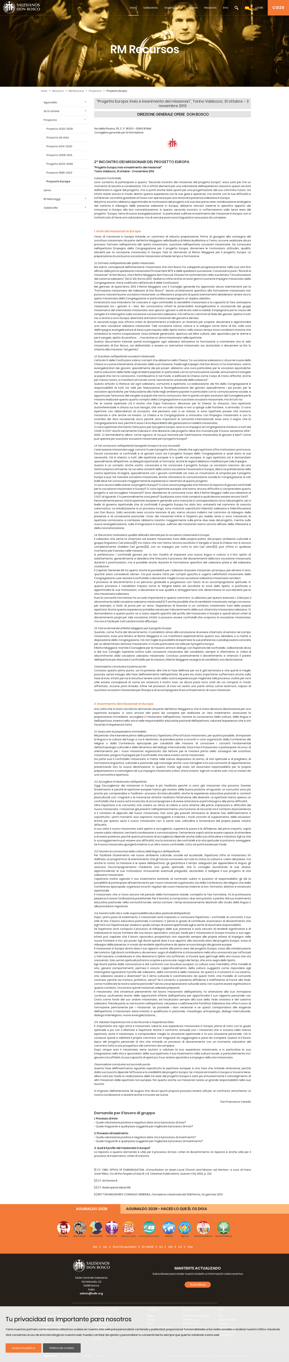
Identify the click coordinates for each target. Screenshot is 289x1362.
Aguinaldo (50, 102)
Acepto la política (23, 1348)
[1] (135, 543)
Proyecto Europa (116, 91)
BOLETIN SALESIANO (124, 1247)
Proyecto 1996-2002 (59, 173)
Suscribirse (198, 1284)
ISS (161, 1247)
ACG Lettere (51, 111)
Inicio (133, 8)
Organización (173, 8)
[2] (147, 547)
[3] (215, 547)
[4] (163, 602)
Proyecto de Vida (57, 137)
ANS (95, 1247)
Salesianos (150, 8)
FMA (190, 1247)
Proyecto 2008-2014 (59, 155)
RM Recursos (76, 91)
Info (225, 8)
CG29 (278, 7)
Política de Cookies (61, 1348)
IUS (180, 1247)
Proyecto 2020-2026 (59, 129)
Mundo (193, 8)
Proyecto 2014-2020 (59, 146)
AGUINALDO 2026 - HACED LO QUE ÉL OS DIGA (166, 1208)
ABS (170, 1247)
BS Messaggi (52, 199)
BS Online (148, 1247)
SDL (105, 1247)
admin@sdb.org (91, 1293)
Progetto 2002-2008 (59, 164)
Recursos (210, 8)
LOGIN (259, 8)
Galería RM (51, 208)
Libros (47, 190)
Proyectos (95, 91)
